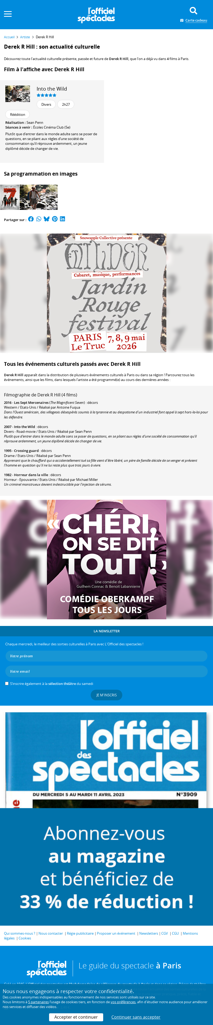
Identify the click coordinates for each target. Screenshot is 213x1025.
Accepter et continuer (76, 1017)
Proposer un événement (116, 933)
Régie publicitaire (80, 933)
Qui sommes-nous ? (19, 933)
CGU (175, 933)
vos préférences (123, 1001)
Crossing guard (26, 450)
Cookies (25, 938)
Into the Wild (52, 88)
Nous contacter (50, 933)
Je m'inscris (107, 695)
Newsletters (148, 933)
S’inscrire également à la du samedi (51, 683)
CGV (164, 933)
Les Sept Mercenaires (31, 402)
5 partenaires (38, 1001)
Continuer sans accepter (135, 1017)
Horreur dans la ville (31, 474)
